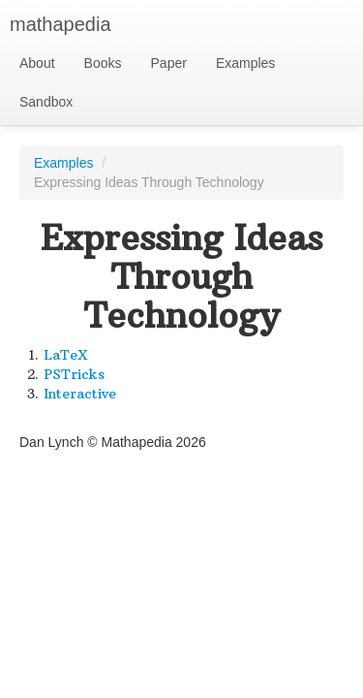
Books (103, 63)
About (37, 63)
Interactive (80, 393)
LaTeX (66, 355)
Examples (245, 63)
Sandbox (46, 102)
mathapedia (60, 24)
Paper (169, 63)
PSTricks (74, 374)
